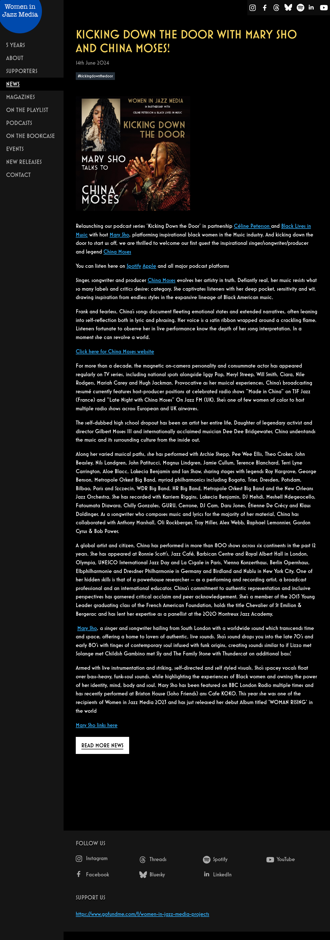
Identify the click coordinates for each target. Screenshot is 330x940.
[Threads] (276, 9)
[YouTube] (324, 8)
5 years (15, 45)
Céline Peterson (252, 225)
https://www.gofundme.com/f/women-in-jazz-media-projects (142, 913)
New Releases (24, 161)
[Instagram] (252, 9)
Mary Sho (119, 234)
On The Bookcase (30, 135)
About (14, 58)
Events (15, 148)
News (13, 84)
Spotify (134, 265)
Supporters (21, 71)
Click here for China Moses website (115, 351)
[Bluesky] (288, 8)
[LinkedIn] (311, 9)
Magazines (20, 97)
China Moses (117, 251)
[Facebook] (265, 8)
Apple (149, 265)
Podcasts (19, 123)
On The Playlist (27, 110)
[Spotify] (300, 8)
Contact (18, 174)
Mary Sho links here (96, 725)
